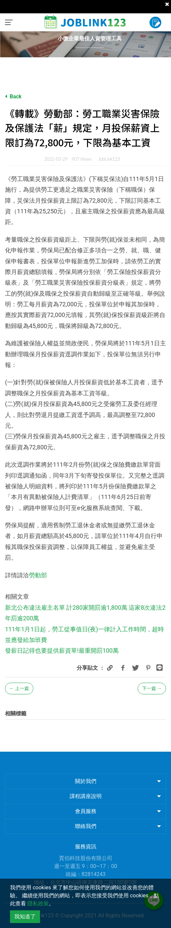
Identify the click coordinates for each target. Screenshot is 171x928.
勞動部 (38, 575)
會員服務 (85, 811)
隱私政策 (38, 903)
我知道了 (25, 916)
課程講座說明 (86, 796)
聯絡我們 (85, 826)
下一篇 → (152, 688)
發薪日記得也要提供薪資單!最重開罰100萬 (62, 650)
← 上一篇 (19, 688)
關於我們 (85, 781)
